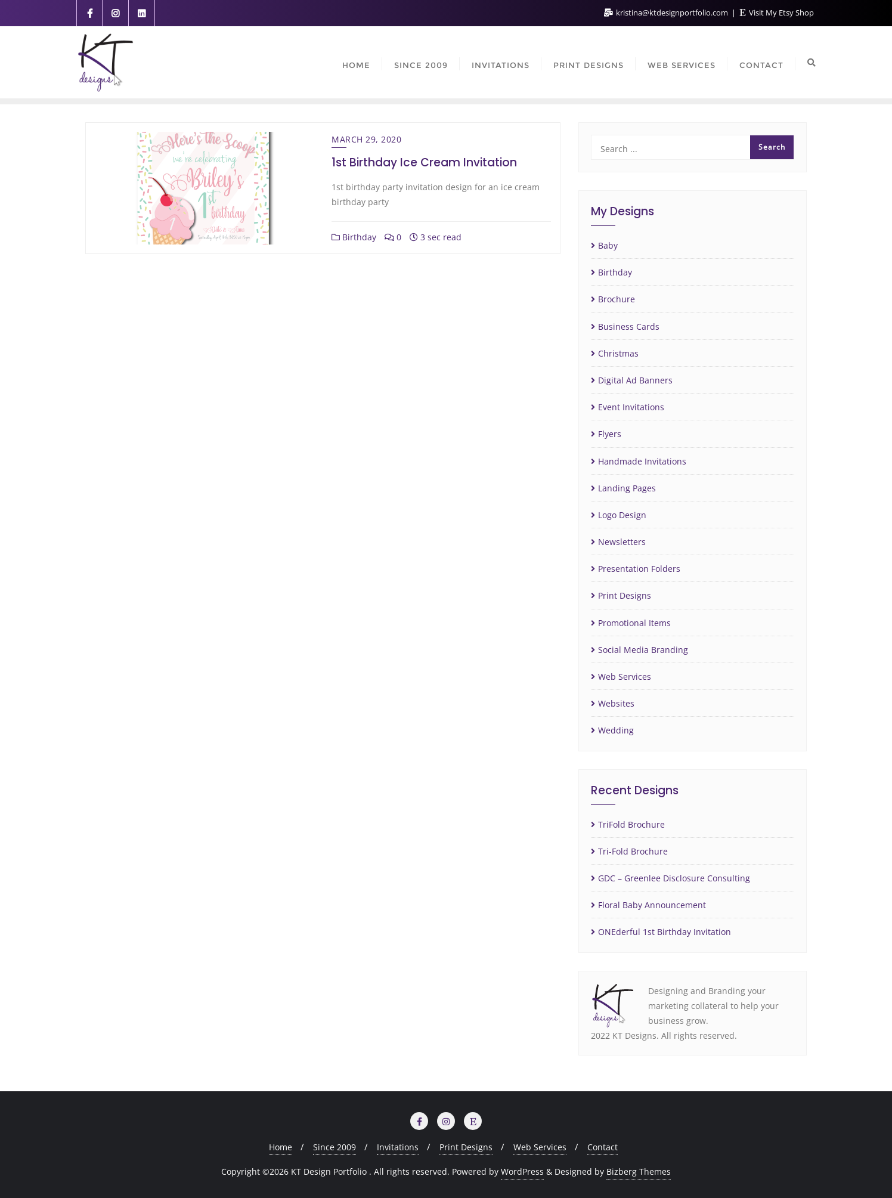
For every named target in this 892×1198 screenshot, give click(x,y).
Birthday (354, 237)
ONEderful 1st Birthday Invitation (664, 931)
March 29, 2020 (366, 139)
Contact (602, 1147)
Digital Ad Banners (635, 380)
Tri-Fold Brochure (633, 851)
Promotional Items (634, 623)
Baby (608, 245)
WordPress (522, 1171)
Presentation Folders (639, 568)
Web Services (624, 676)
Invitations (398, 1147)
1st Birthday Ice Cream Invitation (424, 162)
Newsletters (622, 541)
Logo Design (622, 515)
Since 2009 (334, 1147)
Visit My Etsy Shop (777, 12)
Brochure (616, 299)
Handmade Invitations (642, 461)
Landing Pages (627, 488)
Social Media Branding (643, 649)
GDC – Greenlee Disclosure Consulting (674, 878)
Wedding (616, 730)
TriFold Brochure (631, 824)
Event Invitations (631, 407)
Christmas (618, 353)
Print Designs (624, 595)
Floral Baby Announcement (652, 905)
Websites (616, 703)
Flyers (609, 433)
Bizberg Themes (638, 1171)
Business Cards (628, 326)
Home (280, 1147)
